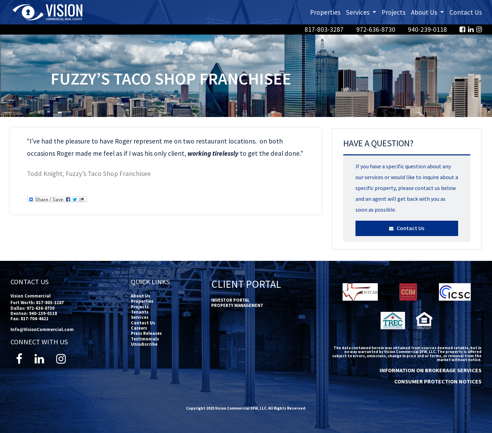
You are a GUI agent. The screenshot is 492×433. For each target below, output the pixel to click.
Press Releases (146, 333)
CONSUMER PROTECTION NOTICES (438, 381)
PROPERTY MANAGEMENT (237, 305)
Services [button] (362, 11)
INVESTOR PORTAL (230, 300)
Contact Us (465, 12)
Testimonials (145, 339)
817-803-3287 (324, 29)
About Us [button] (429, 11)
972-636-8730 (376, 29)
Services (139, 317)
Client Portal (246, 284)
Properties (325, 12)
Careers (139, 328)
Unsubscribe (144, 344)
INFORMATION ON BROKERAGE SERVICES (431, 370)
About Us (140, 296)
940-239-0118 (428, 29)
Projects (393, 12)
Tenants (139, 312)
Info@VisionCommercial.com (42, 329)
